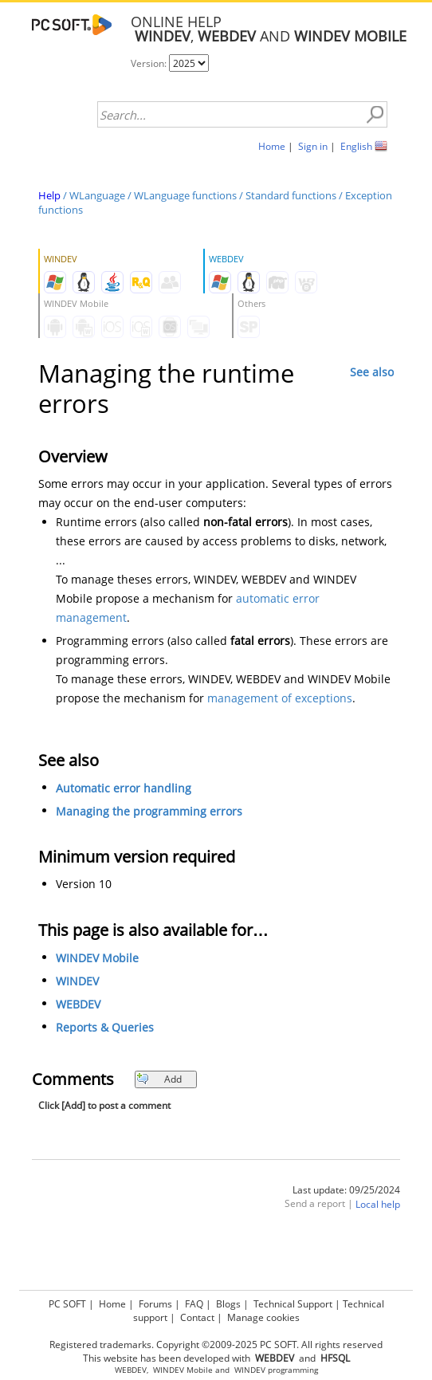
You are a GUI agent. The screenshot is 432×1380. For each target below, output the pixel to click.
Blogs (228, 1304)
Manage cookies (263, 1317)
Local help (377, 1204)
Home (271, 146)
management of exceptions (279, 698)
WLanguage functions (185, 195)
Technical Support (292, 1304)
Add (159, 1079)
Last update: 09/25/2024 (346, 1190)
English (356, 146)
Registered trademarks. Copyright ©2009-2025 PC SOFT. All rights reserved (216, 1344)
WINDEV (77, 981)
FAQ (194, 1304)
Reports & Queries (105, 1027)
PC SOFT (67, 1304)
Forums (155, 1304)
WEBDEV (78, 1004)
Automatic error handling (123, 788)
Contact (197, 1317)
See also (372, 371)
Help (49, 195)
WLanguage (97, 195)
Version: (150, 63)
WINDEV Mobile (97, 957)
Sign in (313, 146)
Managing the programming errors (149, 811)
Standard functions (290, 195)
